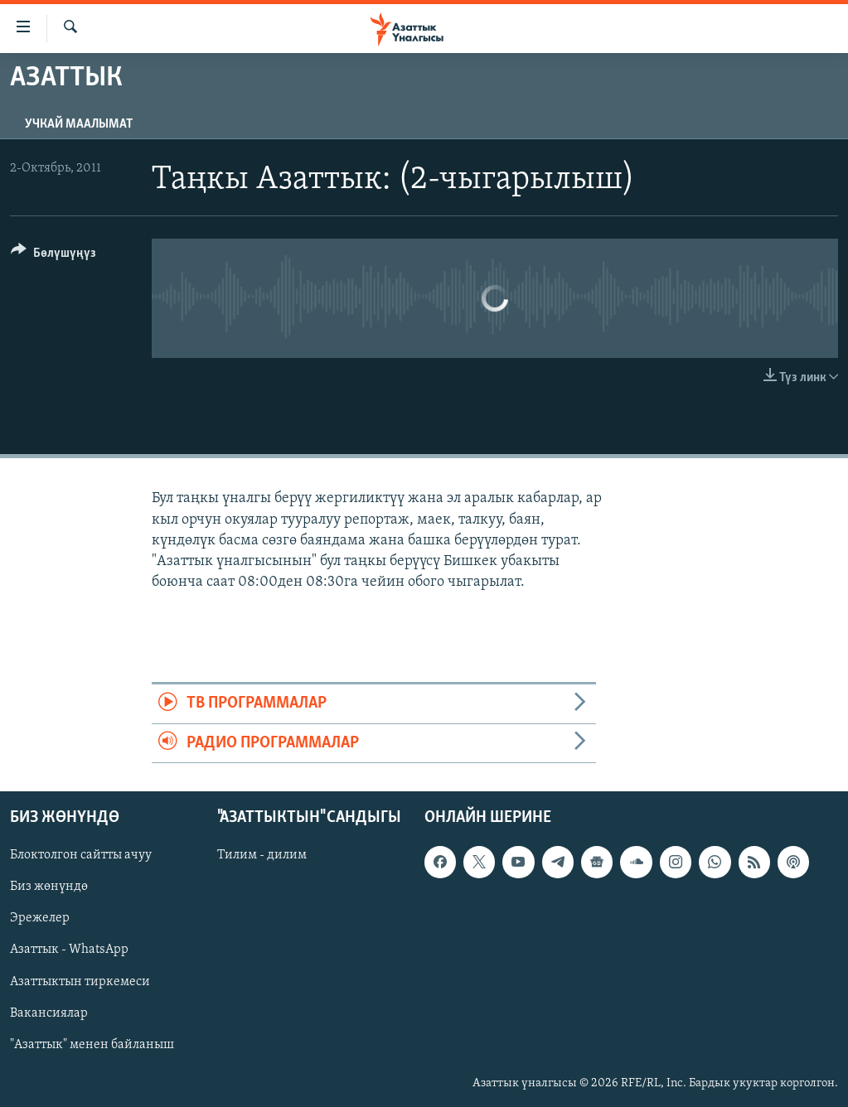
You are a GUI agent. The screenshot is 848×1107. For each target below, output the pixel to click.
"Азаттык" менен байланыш (92, 1044)
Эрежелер (40, 918)
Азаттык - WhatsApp (69, 950)
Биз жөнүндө (49, 886)
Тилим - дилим (262, 855)
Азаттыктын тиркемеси (80, 982)
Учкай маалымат (79, 124)
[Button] (53, 256)
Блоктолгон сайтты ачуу (81, 855)
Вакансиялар (49, 1013)
